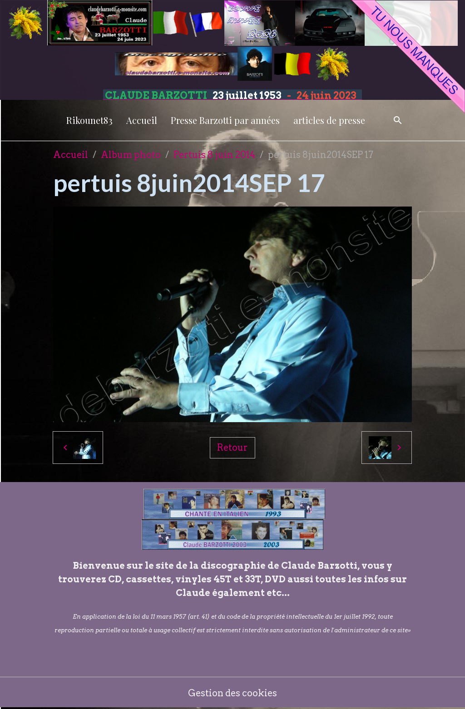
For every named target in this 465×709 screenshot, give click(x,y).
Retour (232, 447)
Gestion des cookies (232, 693)
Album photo (131, 154)
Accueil (141, 120)
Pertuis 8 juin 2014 (214, 154)
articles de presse (329, 120)
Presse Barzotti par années (225, 120)
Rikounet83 (89, 120)
